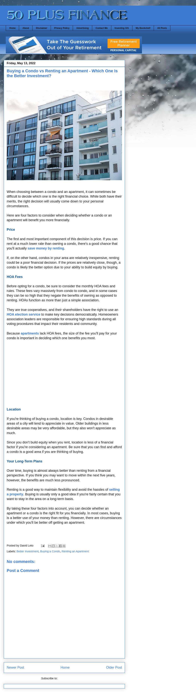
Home (12, 28)
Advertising (82, 28)
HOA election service (23, 314)
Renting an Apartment (75, 551)
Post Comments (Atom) (73, 678)
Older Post (114, 667)
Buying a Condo (50, 551)
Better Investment (28, 551)
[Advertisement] (64, 376)
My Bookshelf (143, 28)
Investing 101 (122, 28)
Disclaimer (41, 28)
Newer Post (15, 667)
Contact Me (102, 28)
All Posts (162, 28)
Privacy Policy (61, 28)
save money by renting (46, 248)
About (25, 28)
